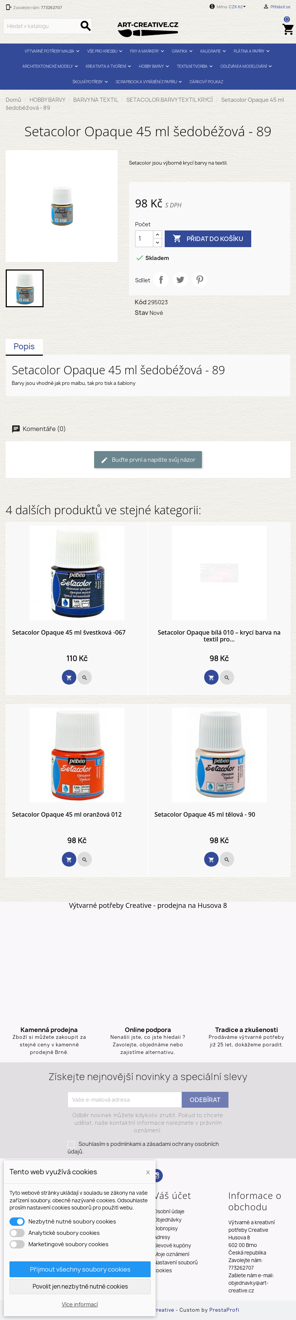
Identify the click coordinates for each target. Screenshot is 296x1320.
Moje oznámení (171, 1254)
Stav (141, 312)
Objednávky (167, 1219)
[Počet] (144, 238)
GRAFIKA (183, 51)
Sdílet (160, 279)
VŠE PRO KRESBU (105, 51)
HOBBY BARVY (155, 66)
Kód (140, 302)
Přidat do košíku (208, 239)
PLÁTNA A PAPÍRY (252, 51)
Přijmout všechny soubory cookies (80, 1269)
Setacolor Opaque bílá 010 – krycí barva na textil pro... (219, 636)
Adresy (162, 1237)
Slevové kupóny (172, 1245)
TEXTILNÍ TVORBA (195, 66)
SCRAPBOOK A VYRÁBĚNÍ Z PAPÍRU (150, 82)
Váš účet (172, 1195)
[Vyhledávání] (47, 26)
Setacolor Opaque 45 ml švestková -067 (69, 632)
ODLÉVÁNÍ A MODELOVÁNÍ (247, 66)
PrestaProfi (224, 1310)
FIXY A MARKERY (148, 51)
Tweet (180, 279)
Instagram (156, 1175)
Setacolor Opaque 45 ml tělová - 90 (204, 814)
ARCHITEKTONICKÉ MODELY (51, 66)
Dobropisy (166, 1228)
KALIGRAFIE (214, 51)
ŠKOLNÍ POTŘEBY (91, 82)
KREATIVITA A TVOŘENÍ (109, 66)
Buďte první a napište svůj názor (148, 460)
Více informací (80, 1304)
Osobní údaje (169, 1211)
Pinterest (199, 279)
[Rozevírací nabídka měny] (238, 7)
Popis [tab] (24, 346)
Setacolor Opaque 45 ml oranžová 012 (67, 814)
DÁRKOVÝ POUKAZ (206, 81)
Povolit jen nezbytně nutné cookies (80, 1286)
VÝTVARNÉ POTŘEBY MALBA (53, 51)
